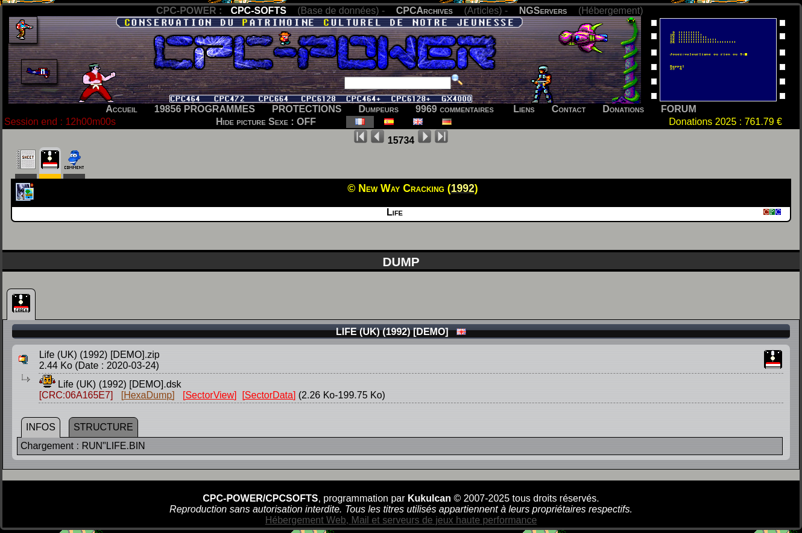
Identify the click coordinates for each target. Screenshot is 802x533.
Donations (623, 109)
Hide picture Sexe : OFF (266, 121)
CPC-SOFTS (258, 10)
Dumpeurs (379, 109)
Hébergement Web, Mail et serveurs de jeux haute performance (401, 520)
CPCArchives (424, 10)
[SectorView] (210, 395)
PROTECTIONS (307, 109)
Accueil (121, 109)
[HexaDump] (148, 395)
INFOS (40, 427)
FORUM (678, 109)
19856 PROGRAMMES (204, 109)
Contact (569, 109)
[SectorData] (268, 395)
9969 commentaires (454, 109)
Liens (523, 109)
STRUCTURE (103, 427)
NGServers (543, 10)
